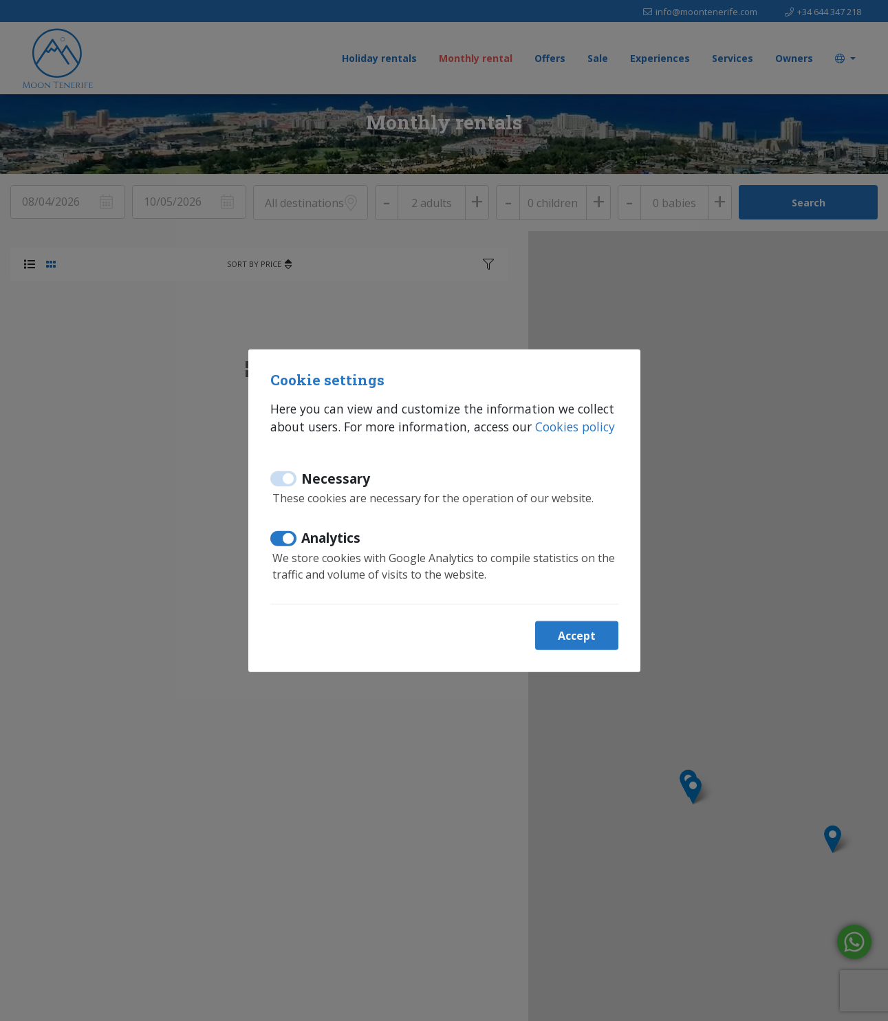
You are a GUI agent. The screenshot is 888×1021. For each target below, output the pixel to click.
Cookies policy (575, 426)
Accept (577, 635)
